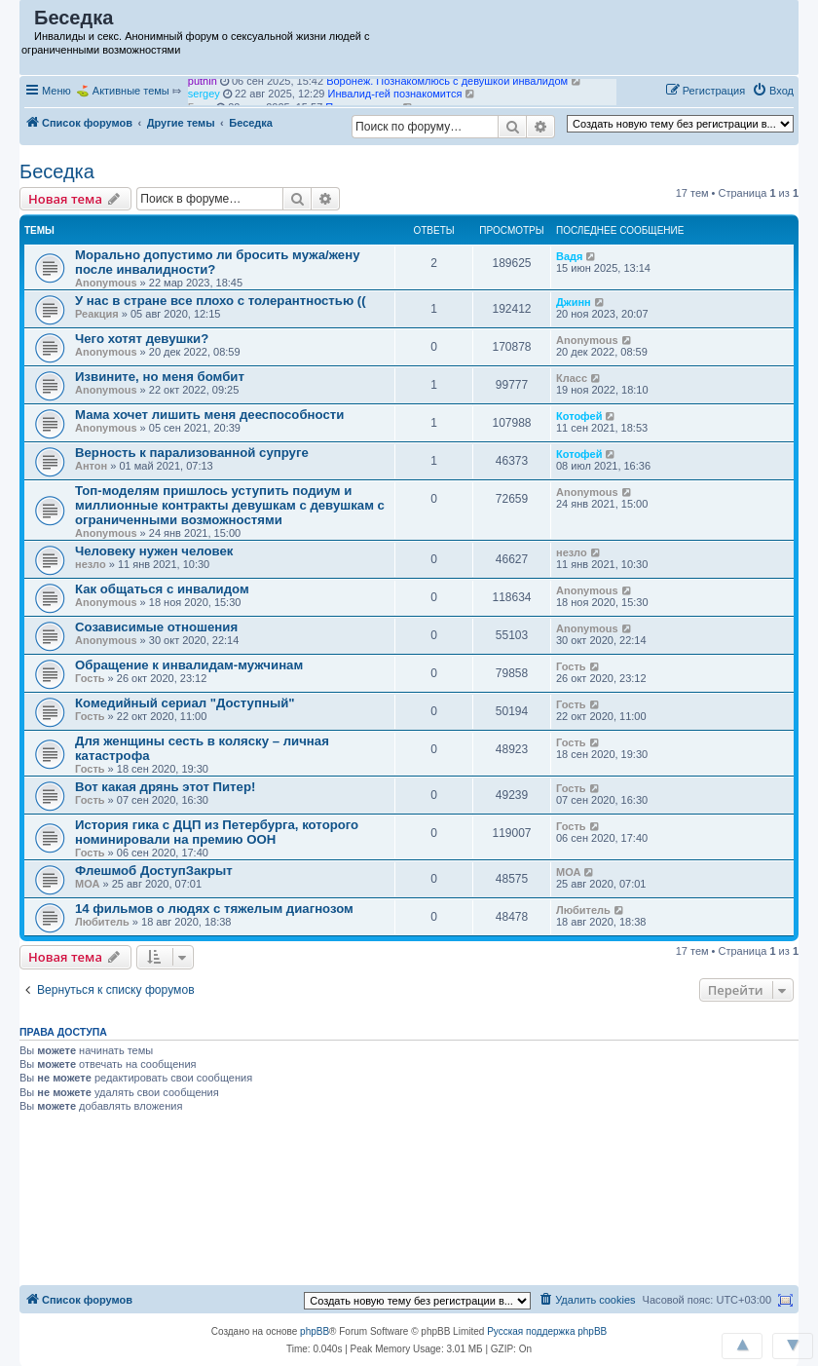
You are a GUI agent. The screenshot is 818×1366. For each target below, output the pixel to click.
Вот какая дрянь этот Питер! (165, 786)
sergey (204, 97)
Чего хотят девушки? (141, 338)
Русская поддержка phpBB (547, 1331)
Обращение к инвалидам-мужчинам (189, 665)
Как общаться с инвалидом (162, 589)
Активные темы (131, 90)
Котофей (579, 416)
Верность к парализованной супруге (192, 452)
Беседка (56, 171)
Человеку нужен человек (154, 551)
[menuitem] (773, 90)
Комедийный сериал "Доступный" (185, 703)
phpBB (314, 1331)
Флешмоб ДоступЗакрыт (154, 870)
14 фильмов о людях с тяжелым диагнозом (214, 908)
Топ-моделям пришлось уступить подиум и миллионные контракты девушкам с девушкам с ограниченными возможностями (230, 505)
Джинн (573, 302)
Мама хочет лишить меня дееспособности (209, 414)
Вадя (569, 256)
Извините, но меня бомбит (159, 376)
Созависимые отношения (156, 627)
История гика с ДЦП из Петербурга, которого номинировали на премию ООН (216, 832)
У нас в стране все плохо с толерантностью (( (220, 300)
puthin (202, 85)
